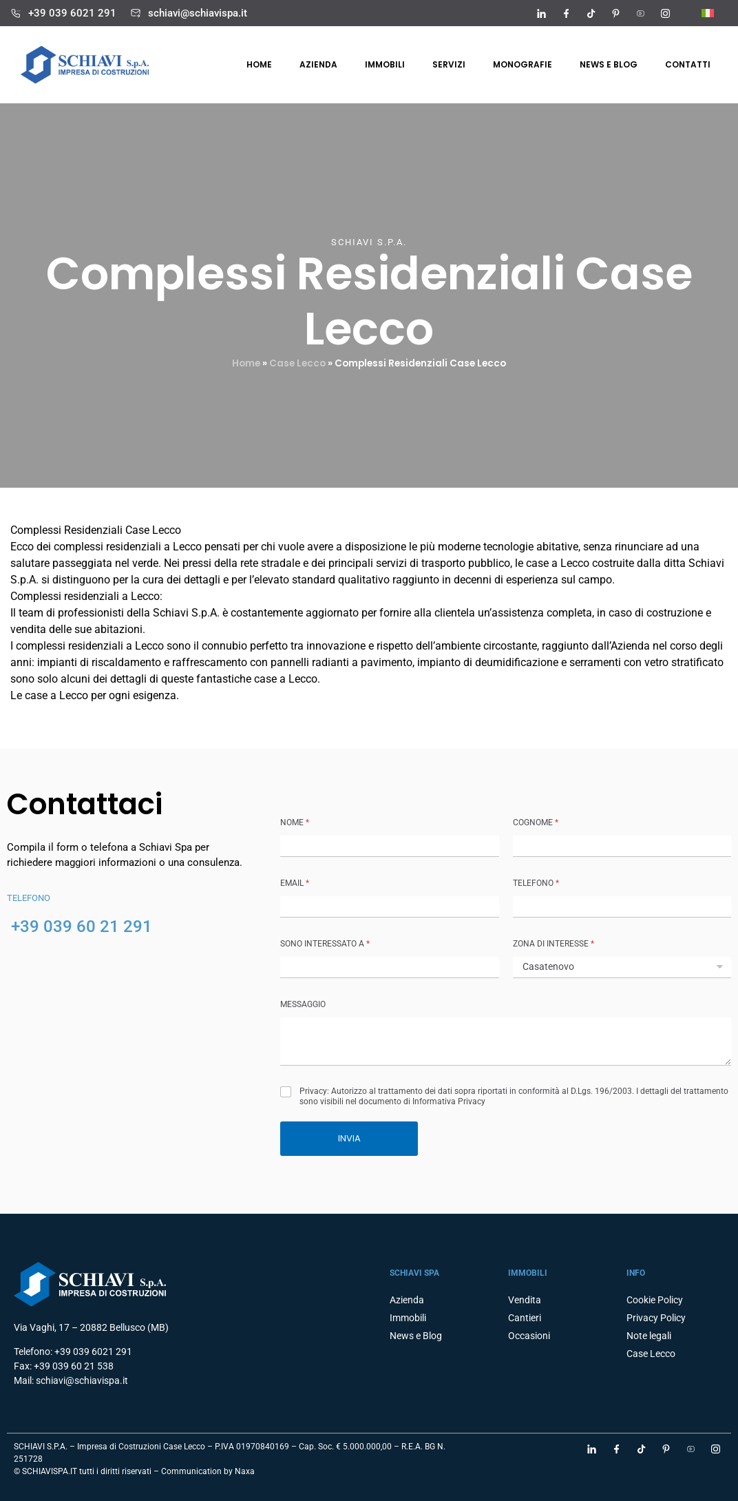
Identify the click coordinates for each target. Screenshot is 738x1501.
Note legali (648, 1335)
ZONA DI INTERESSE (553, 944)
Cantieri (524, 1317)
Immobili (385, 64)
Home (259, 64)
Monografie (522, 64)
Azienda (318, 64)
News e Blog (608, 64)
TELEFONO (536, 883)
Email (294, 883)
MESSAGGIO (303, 1004)
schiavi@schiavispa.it (197, 13)
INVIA (349, 1138)
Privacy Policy (656, 1317)
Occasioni (529, 1335)
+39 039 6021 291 (72, 13)
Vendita (524, 1299)
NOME (294, 822)
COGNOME (535, 822)
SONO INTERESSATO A (325, 944)
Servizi (448, 64)
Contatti (687, 64)
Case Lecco (297, 363)
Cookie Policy (654, 1299)
